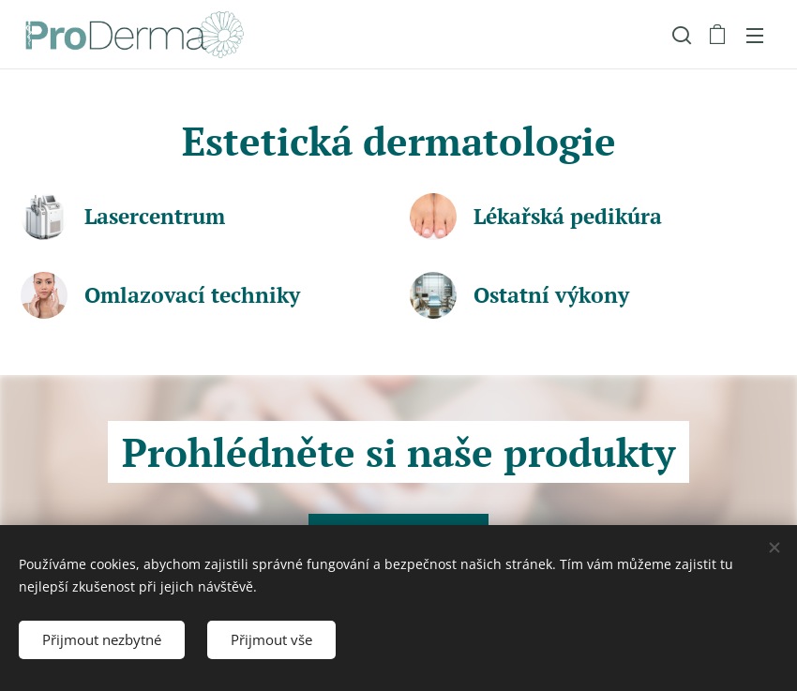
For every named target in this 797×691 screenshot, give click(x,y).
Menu (754, 36)
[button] (680, 34)
